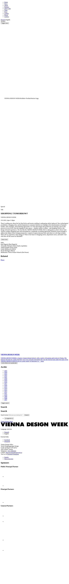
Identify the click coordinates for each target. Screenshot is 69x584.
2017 (5, 383)
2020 (5, 379)
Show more (4, 239)
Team (5, 10)
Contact (6, 13)
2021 (5, 377)
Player (6, 15)
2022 (5, 375)
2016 (5, 385)
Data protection (8, 459)
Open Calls (7, 8)
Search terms (4, 415)
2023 (5, 374)
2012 (5, 392)
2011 (5, 393)
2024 (5, 372)
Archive (6, 16)
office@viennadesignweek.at (14, 452)
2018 (5, 382)
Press (5, 12)
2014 (5, 388)
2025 (5, 371)
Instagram (16, 454)
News (5, 4)
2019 (5, 380)
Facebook (10, 454)
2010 (5, 395)
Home (6, 2)
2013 (5, 390)
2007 (5, 400)
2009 (5, 396)
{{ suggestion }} (9, 418)
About (6, 5)
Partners (6, 7)
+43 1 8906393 (11, 451)
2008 (5, 398)
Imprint (6, 457)
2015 (5, 387)
